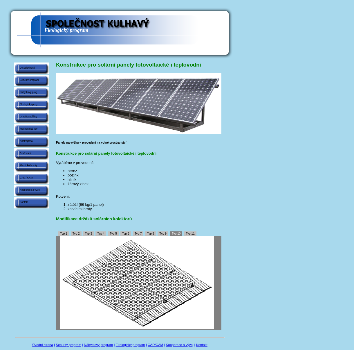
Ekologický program (130, 345)
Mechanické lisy (28, 128)
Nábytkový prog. (29, 92)
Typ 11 (190, 233)
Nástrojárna (26, 141)
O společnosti (27, 67)
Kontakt (24, 202)
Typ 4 (100, 233)
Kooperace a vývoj (30, 189)
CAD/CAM (155, 345)
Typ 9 (163, 233)
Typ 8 (150, 233)
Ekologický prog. (29, 104)
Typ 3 (88, 233)
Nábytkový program (98, 345)
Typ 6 (125, 233)
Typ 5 (113, 233)
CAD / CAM (26, 177)
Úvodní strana (42, 345)
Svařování (25, 153)
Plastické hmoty (28, 165)
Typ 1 (63, 233)
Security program (29, 79)
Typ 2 (76, 233)
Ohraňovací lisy (28, 116)
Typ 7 (138, 233)
